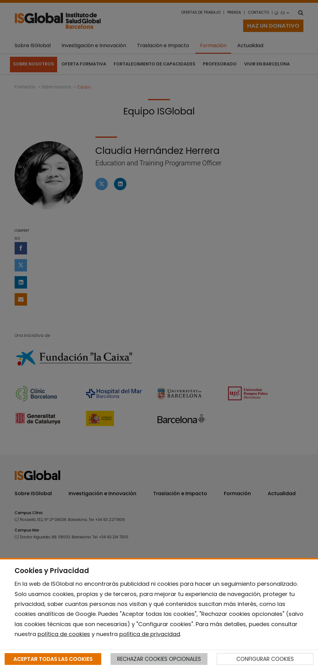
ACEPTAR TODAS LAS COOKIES (53, 659)
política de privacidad (149, 634)
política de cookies (64, 634)
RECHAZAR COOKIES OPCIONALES (159, 659)
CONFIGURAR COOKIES (265, 659)
